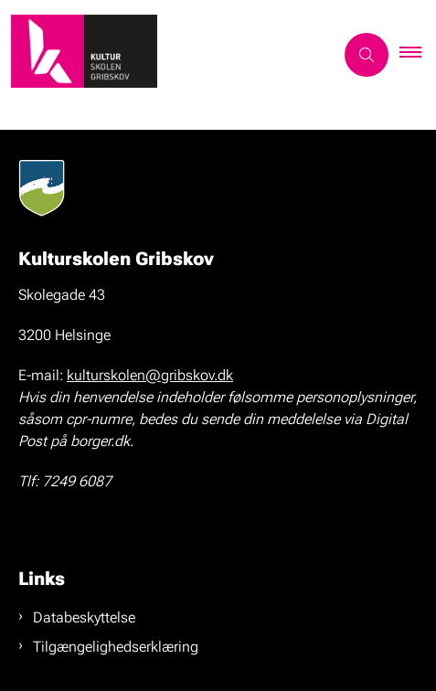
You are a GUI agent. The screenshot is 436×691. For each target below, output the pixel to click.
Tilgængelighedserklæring (115, 646)
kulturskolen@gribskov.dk (150, 375)
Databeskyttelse (84, 617)
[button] (417, 55)
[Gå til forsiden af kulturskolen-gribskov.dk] (167, 54)
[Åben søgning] (366, 55)
